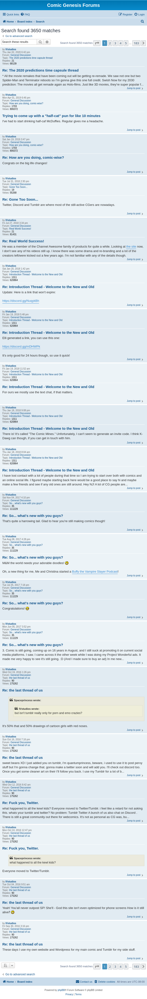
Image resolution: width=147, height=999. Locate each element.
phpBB (61, 990)
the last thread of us (19, 678)
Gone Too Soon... (18, 187)
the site (131, 246)
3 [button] (115, 43)
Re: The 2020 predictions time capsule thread (40, 70)
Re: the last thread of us (22, 690)
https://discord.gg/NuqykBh (20, 301)
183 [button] (136, 43)
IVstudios (10, 49)
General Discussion (20, 55)
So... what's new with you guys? (26, 503)
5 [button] (126, 43)
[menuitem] (25, 14)
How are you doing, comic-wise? (26, 103)
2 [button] (110, 43)
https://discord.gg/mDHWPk (21, 346)
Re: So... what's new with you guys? (32, 516)
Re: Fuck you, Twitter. (20, 803)
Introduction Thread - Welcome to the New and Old (35, 274)
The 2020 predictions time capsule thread (30, 58)
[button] (96, 43)
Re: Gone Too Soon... (20, 199)
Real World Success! (20, 228)
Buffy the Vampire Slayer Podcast (95, 571)
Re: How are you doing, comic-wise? (33, 157)
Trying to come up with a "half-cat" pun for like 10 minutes (51, 116)
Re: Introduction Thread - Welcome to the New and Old (48, 287)
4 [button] (120, 43)
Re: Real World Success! (23, 241)
